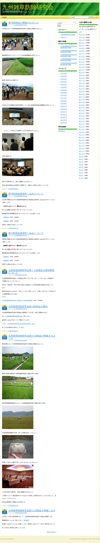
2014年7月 (63, 112)
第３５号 (82, 86)
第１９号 (82, 129)
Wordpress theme (75, 539)
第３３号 (82, 91)
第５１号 (82, 43)
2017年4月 (63, 98)
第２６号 (82, 110)
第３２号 (82, 94)
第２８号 (82, 105)
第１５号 (82, 140)
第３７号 (82, 80)
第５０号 (82, 45)
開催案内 (6, 217)
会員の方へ (63, 37)
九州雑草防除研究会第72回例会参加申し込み (21, 324)
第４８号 (82, 51)
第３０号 (82, 99)
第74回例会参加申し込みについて (26, 193)
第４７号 (82, 53)
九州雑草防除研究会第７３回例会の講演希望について (31, 271)
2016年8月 (63, 101)
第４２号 (82, 67)
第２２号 (82, 121)
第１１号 (82, 151)
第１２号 (82, 148)
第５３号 (82, 37)
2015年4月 (63, 109)
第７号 (81, 162)
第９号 (81, 156)
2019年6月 (63, 87)
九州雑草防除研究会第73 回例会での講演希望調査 (17, 300)
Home (4, 17)
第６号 (81, 164)
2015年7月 (63, 106)
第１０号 (82, 154)
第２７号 (82, 108)
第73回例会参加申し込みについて (26, 233)
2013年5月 (63, 122)
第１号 (81, 178)
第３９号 (82, 75)
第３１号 (82, 97)
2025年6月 (63, 73)
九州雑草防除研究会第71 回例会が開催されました (32, 336)
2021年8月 (63, 84)
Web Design (96, 539)
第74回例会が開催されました (23, 22)
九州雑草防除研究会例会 (20, 25)
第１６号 (82, 137)
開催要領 (6, 221)
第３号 (81, 172)
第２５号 (82, 113)
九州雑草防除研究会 (28, 7)
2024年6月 (63, 76)
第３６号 (82, 83)
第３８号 (82, 78)
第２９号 (82, 102)
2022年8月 (63, 82)
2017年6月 (63, 95)
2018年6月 (63, 92)
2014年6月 (63, 114)
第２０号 (82, 126)
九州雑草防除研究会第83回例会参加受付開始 (68, 46)
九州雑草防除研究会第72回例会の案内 (28, 306)
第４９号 (82, 48)
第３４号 (82, 89)
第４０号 (82, 72)
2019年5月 (63, 90)
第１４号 (82, 143)
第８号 (81, 159)
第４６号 (82, 56)
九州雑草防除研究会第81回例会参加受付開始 (68, 55)
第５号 (81, 167)
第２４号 (82, 116)
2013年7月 (63, 117)
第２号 (81, 175)
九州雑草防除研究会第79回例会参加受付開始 (68, 63)
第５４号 (82, 34)
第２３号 (82, 118)
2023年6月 (63, 79)
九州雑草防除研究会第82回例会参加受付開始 (68, 51)
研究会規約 (61, 131)
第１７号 (82, 135)
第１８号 (82, 132)
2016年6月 (63, 103)
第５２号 (82, 40)
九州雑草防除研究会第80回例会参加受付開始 (68, 59)
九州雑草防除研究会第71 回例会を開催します (32, 510)
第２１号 (82, 124)
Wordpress (11, 539)
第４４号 (82, 62)
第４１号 (82, 70)
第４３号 (82, 64)
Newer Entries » (51, 532)
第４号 (81, 170)
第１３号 (82, 145)
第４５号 (82, 59)
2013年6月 (63, 120)
